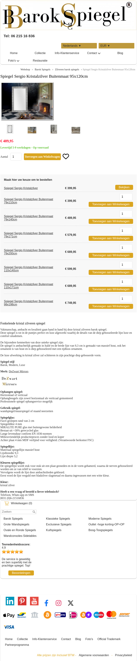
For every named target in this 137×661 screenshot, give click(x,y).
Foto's (13, 60)
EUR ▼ (105, 45)
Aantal (4, 156)
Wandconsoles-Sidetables (20, 535)
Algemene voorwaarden (94, 655)
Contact (93, 53)
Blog (120, 53)
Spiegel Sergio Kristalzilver (21, 188)
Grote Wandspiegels (16, 524)
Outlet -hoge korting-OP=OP (106, 524)
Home (14, 53)
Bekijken (124, 187)
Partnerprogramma (17, 644)
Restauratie (40, 60)
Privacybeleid (123, 655)
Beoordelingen (21, 572)
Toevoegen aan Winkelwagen (111, 204)
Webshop (25, 69)
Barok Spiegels (13, 518)
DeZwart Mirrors (19, 371)
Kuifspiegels (53, 530)
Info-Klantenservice (67, 53)
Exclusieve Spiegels (58, 524)
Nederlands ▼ (72, 45)
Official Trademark (109, 639)
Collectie (40, 53)
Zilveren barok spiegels (67, 69)
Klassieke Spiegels (58, 518)
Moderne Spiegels (99, 518)
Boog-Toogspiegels (100, 530)
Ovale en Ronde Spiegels (20, 530)
